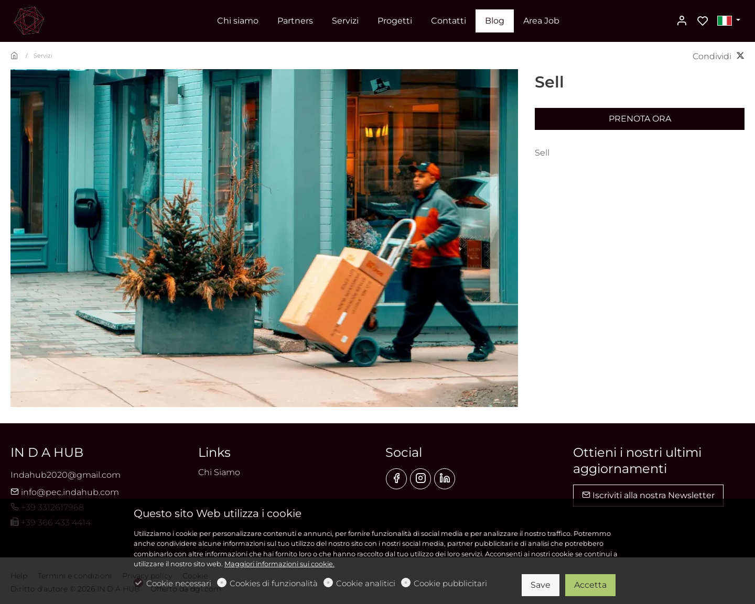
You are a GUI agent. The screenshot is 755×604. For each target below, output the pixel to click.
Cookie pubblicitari (450, 583)
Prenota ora (640, 119)
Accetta (590, 585)
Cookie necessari (178, 583)
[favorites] (702, 21)
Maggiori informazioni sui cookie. (279, 564)
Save (541, 585)
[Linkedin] (444, 478)
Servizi (43, 55)
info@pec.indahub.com (64, 492)
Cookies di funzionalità (274, 583)
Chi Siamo (219, 472)
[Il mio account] (681, 21)
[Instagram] (420, 478)
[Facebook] (396, 478)
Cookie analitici (365, 583)
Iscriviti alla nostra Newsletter (648, 495)
